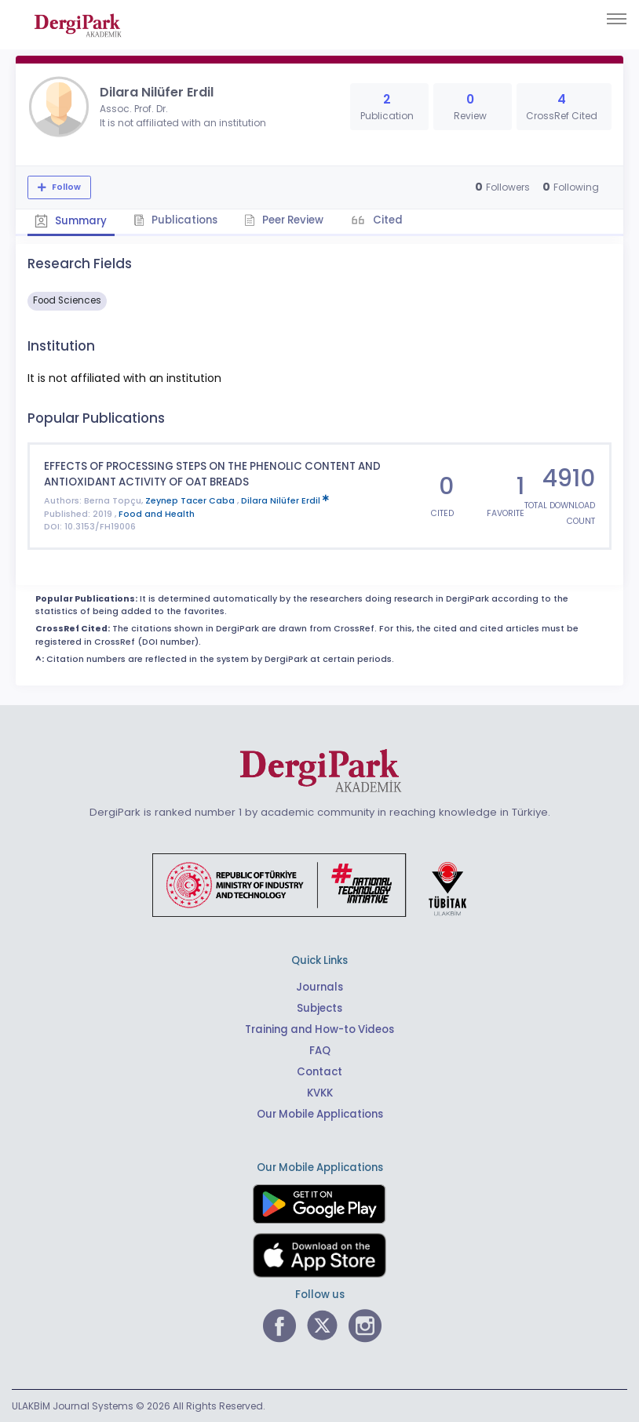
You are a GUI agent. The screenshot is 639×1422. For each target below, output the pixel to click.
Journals (319, 985)
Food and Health (157, 513)
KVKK (320, 1091)
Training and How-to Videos (319, 1027)
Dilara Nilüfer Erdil (285, 500)
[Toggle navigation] (616, 18)
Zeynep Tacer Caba (191, 500)
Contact (319, 1070)
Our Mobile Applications (320, 1112)
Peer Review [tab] (286, 220)
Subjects (319, 1006)
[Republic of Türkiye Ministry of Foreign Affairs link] (319, 883)
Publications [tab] (177, 220)
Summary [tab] (71, 220)
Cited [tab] (390, 220)
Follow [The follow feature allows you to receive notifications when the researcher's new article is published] (65, 187)
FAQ (319, 1049)
